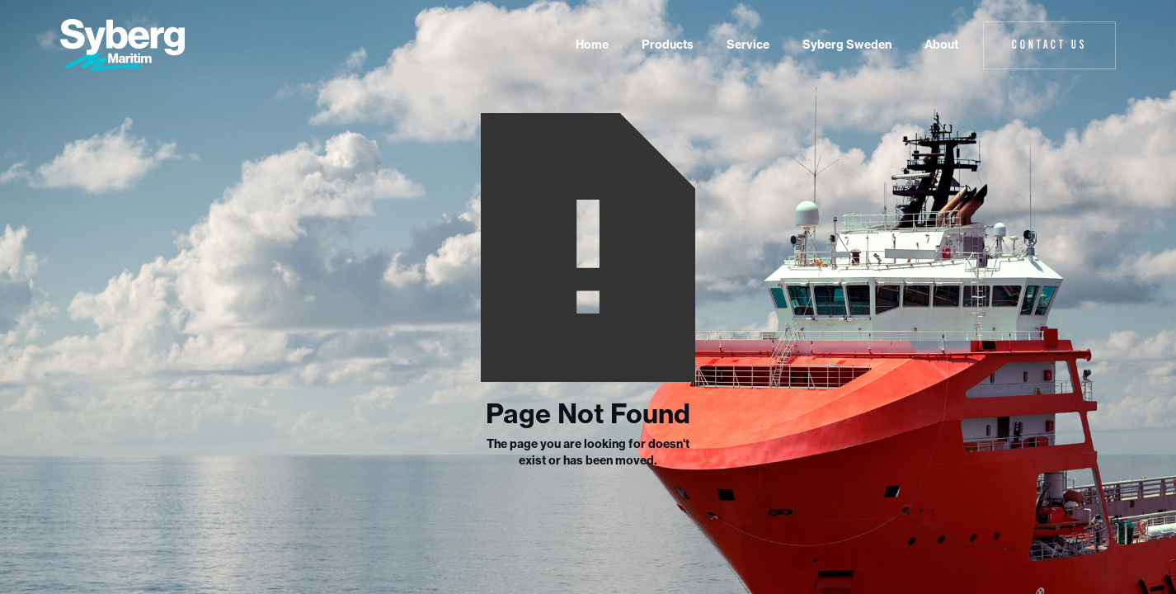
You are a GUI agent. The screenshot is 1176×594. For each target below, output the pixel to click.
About (941, 44)
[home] (123, 45)
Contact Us (1049, 44)
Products (668, 44)
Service (748, 44)
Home (592, 44)
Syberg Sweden (846, 44)
